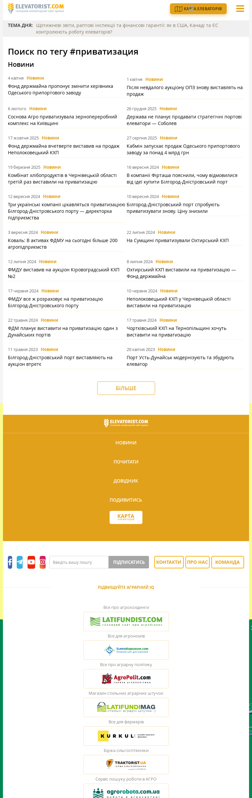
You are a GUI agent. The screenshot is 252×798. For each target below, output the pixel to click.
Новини (35, 78)
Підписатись (146, 489)
